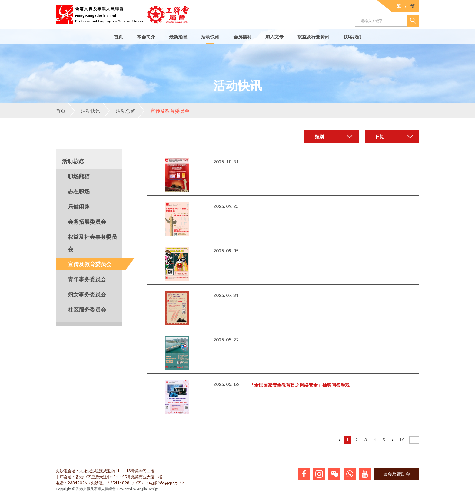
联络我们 (352, 36)
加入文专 (274, 36)
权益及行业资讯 (313, 36)
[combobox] (331, 136)
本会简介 (146, 36)
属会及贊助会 (396, 474)
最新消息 (178, 36)
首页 (118, 36)
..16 (400, 439)
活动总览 (119, 110)
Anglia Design (148, 488)
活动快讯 (210, 36)
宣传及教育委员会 (163, 110)
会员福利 (242, 36)
